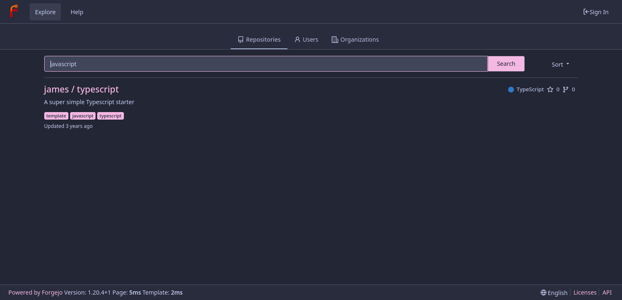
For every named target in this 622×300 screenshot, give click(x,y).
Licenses (585, 292)
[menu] (561, 64)
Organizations (355, 39)
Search (506, 64)
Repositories (259, 39)
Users (306, 39)
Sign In (596, 12)
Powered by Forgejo (35, 292)
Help (77, 12)
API (607, 292)
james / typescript (81, 89)
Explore (45, 12)
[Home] (14, 12)
